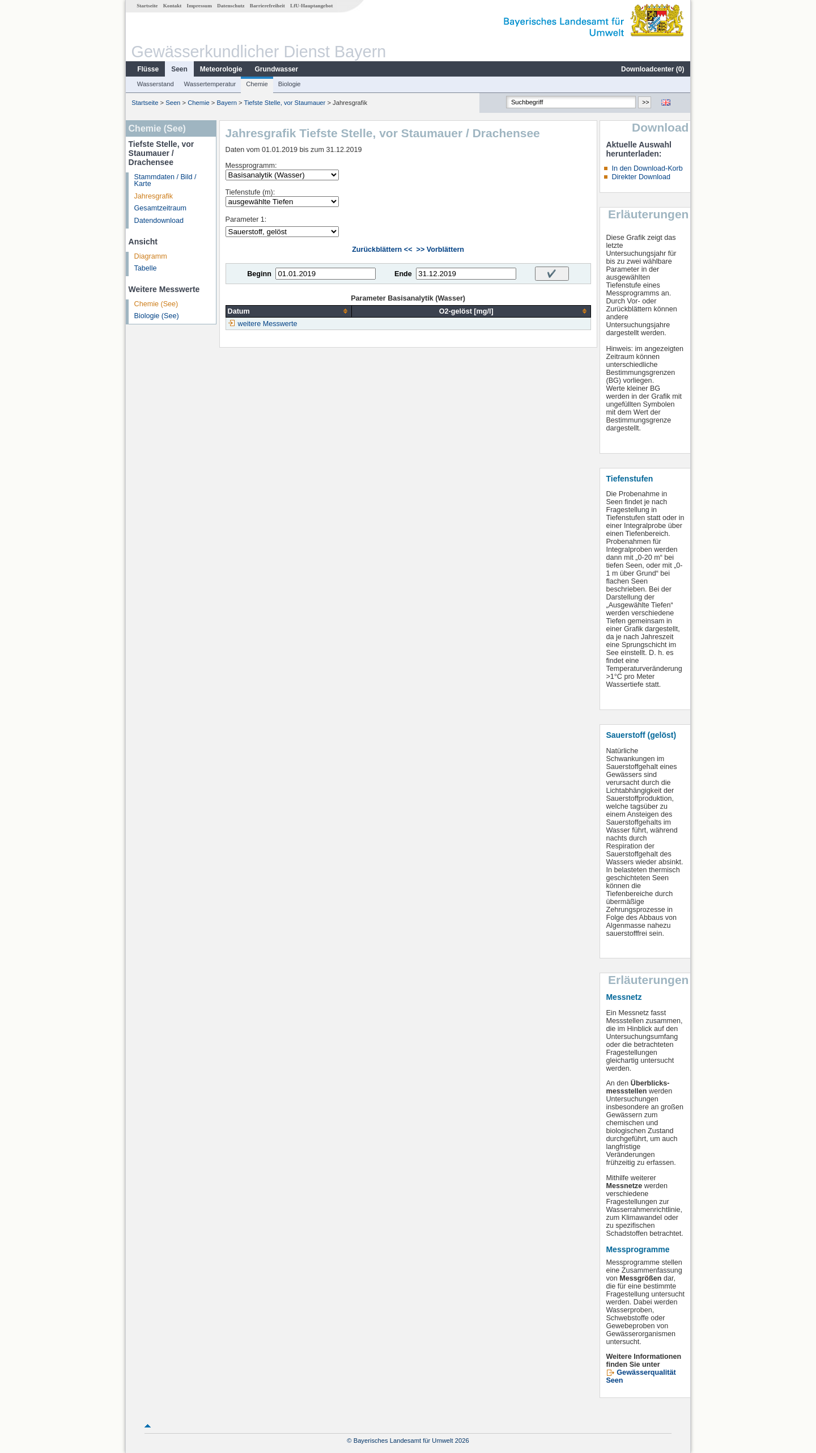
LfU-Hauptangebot (311, 6)
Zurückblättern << (382, 250)
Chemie (257, 84)
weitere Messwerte (268, 324)
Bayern (226, 102)
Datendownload (159, 221)
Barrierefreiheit (267, 6)
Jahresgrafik (153, 196)
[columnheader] (288, 311)
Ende (403, 274)
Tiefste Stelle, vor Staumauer (284, 102)
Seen (179, 69)
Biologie (289, 84)
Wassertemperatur (210, 84)
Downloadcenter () (652, 69)
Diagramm (150, 256)
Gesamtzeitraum (160, 208)
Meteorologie (221, 69)
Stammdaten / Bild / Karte (165, 180)
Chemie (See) (156, 304)
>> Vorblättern (440, 250)
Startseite (147, 6)
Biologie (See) (156, 316)
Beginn (259, 274)
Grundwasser (277, 69)
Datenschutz (231, 6)
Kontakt (172, 6)
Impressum (199, 6)
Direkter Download (640, 177)
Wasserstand (155, 84)
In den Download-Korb (646, 168)
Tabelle (145, 268)
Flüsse (148, 69)
